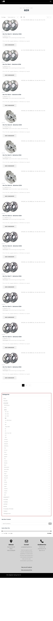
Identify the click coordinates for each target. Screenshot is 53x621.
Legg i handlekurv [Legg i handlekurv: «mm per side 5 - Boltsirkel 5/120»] (9, 75)
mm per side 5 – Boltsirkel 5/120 (12, 64)
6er (33, 20)
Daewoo (6, 443)
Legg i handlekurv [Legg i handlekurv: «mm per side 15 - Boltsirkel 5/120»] (9, 165)
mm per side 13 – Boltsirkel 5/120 (12, 367)
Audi (5, 407)
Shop (24, 8)
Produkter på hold (8, 509)
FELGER (5, 400)
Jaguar (5, 456)
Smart (5, 484)
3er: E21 (7, 411)
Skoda (5, 482)
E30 (6, 437)
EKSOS (5, 506)
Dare (5, 398)
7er (35, 20)
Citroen (6, 439)
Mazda (5, 463)
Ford (5, 452)
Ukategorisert (7, 513)
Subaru (6, 488)
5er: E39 (7, 416)
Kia (5, 458)
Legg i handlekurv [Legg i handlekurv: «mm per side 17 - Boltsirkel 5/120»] (9, 287)
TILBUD (5, 511)
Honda (5, 454)
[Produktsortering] (13, 17)
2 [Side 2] (26, 385)
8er (37, 20)
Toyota (5, 490)
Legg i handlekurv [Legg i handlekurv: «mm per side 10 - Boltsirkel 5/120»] (9, 44)
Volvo (5, 492)
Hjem (21, 8)
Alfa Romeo (6, 405)
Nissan (5, 471)
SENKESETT (6, 497)
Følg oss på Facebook (26, 567)
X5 (5, 428)
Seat (5, 480)
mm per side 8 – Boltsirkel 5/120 (12, 94)
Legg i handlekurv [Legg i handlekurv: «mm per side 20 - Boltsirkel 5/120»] (9, 135)
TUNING (6, 502)
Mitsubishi (6, 467)
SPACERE (27, 8)
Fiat (5, 448)
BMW (31, 8)
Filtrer (49, 533)
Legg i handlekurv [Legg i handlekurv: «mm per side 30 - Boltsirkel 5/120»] (9, 196)
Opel (5, 473)
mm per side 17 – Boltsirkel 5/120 (12, 276)
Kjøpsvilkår (39, 576)
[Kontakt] (26, 541)
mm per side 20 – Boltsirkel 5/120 (12, 125)
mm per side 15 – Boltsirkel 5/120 (12, 155)
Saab (5, 486)
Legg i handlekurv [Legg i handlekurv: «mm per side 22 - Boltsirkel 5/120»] (9, 226)
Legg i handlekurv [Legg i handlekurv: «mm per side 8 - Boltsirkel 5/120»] (9, 105)
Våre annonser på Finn (26, 570)
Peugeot (6, 475)
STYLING (6, 499)
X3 (5, 431)
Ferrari (5, 450)
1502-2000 (7, 426)
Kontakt (26, 544)
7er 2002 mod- (8, 420)
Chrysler (6, 441)
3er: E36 (23, 20)
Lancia (5, 460)
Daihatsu (6, 446)
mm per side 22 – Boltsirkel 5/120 (12, 215)
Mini (5, 465)
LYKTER (5, 504)
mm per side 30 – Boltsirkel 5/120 (12, 185)
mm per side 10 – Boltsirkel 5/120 (12, 34)
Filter (4, 17)
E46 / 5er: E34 (42, 20)
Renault (6, 478)
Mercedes (6, 469)
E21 (6, 435)
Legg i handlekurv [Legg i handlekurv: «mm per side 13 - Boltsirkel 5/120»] (9, 377)
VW (5, 495)
